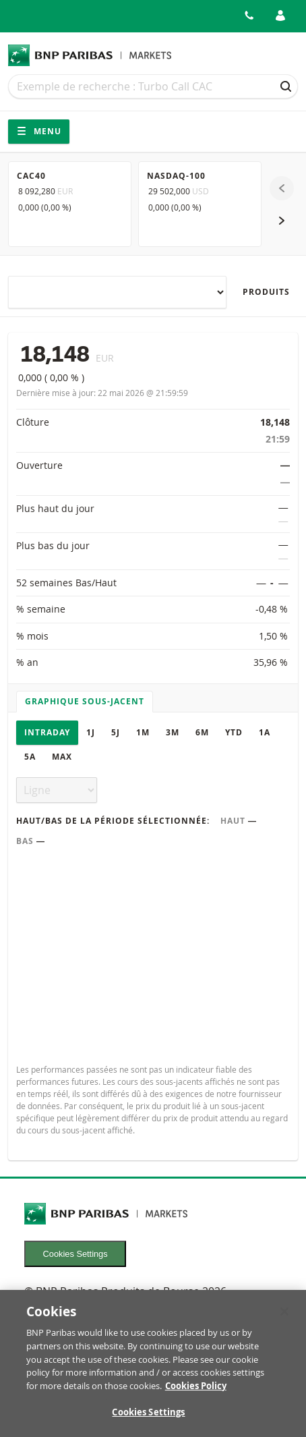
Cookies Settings (75, 1254)
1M (143, 732)
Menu (38, 131)
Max (62, 756)
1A (264, 732)
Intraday (47, 732)
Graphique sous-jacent (84, 701)
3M (172, 732)
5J (115, 732)
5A (30, 756)
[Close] (284, 1319)
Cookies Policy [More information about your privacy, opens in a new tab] (195, 1393)
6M (202, 732)
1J (90, 732)
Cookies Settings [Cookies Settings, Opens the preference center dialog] (148, 1420)
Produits (266, 292)
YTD (234, 732)
